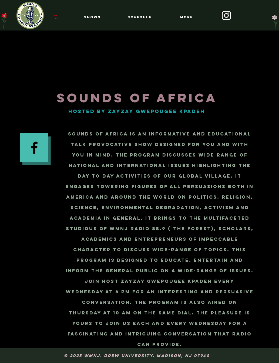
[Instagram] (226, 15)
